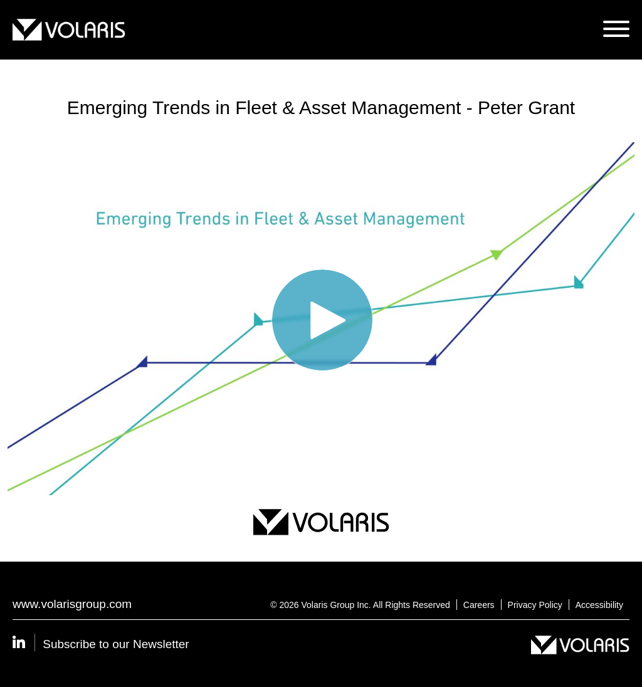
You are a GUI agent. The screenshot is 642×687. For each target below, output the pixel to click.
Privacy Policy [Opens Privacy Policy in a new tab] (535, 605)
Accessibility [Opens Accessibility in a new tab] (599, 605)
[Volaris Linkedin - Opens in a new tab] (28, 644)
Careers (479, 605)
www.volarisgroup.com (72, 604)
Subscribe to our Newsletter (116, 644)
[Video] (321, 318)
